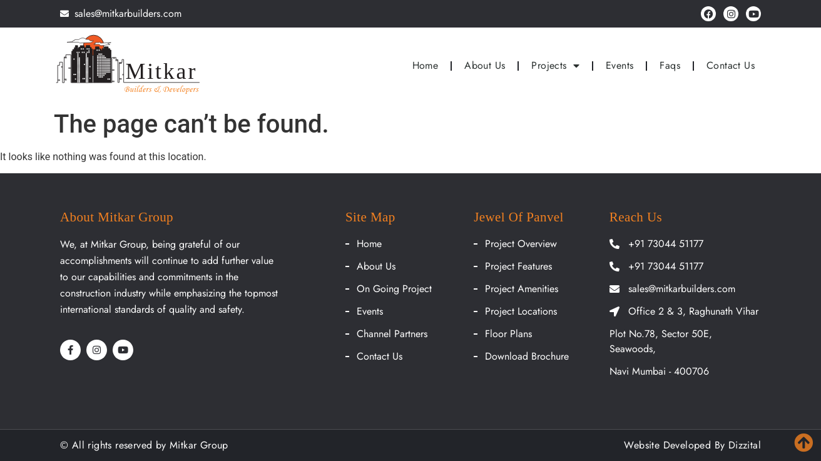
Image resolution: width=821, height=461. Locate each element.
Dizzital (744, 445)
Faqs (670, 65)
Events (619, 65)
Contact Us (730, 65)
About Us (484, 65)
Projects (555, 65)
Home (425, 65)
